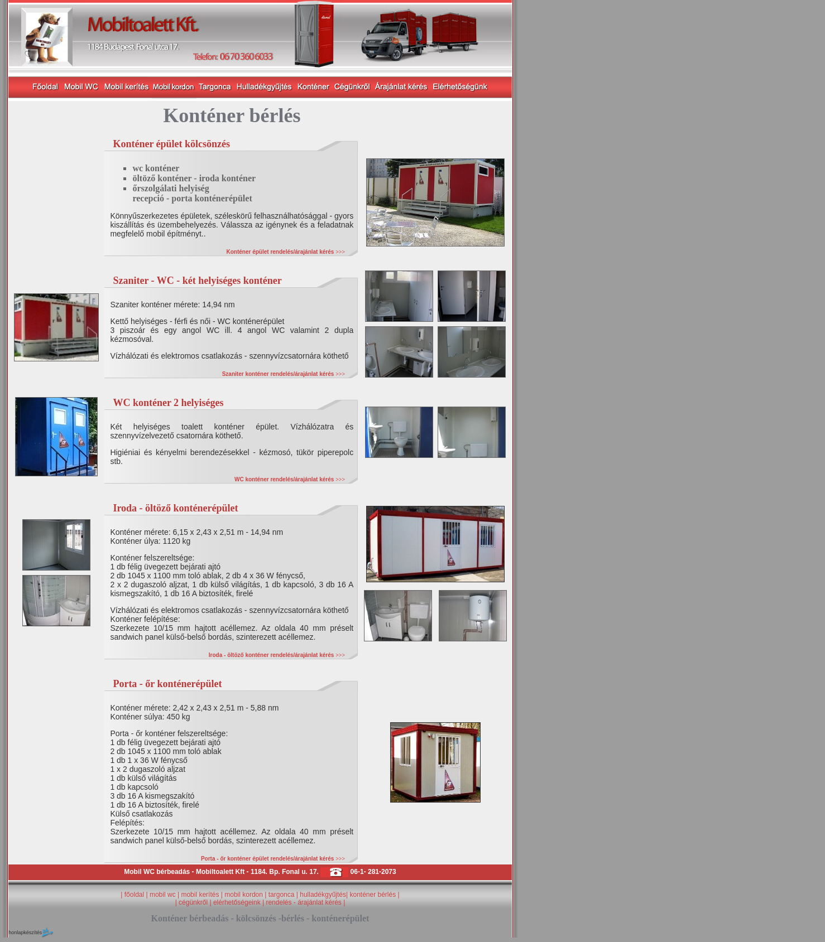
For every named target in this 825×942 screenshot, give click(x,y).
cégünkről (194, 902)
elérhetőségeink (237, 902)
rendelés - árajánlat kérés (303, 902)
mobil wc (163, 894)
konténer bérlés (372, 894)
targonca (281, 894)
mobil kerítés (200, 894)
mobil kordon (244, 894)
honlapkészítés (25, 932)
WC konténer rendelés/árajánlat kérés (289, 479)
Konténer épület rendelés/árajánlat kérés (286, 252)
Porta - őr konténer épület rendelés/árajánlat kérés (273, 859)
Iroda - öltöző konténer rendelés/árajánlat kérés (277, 655)
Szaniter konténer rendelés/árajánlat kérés (284, 374)
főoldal (134, 894)
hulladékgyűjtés (323, 894)
